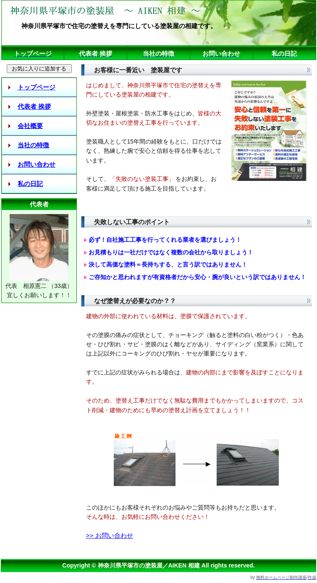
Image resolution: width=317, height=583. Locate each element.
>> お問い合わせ (109, 535)
